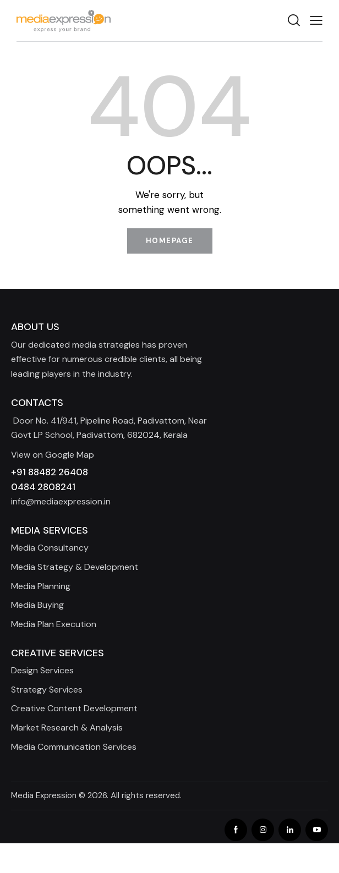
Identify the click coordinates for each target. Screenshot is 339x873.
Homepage (170, 240)
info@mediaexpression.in (61, 501)
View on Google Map (52, 454)
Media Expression (43, 795)
